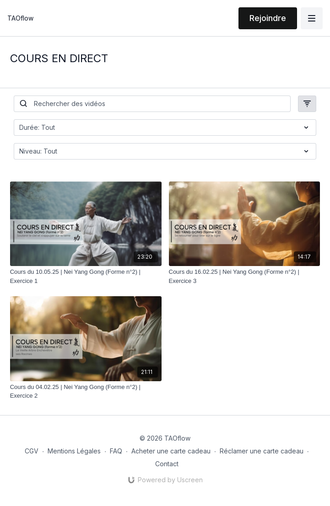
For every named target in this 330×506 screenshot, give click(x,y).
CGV (31, 451)
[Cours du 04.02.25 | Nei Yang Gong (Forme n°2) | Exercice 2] (86, 391)
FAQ (116, 451)
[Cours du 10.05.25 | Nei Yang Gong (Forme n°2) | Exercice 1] (86, 276)
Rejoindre (267, 18)
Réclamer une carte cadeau (261, 451)
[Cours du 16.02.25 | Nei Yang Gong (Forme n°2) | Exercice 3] (244, 276)
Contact (167, 464)
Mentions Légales (74, 451)
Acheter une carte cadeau (171, 451)
